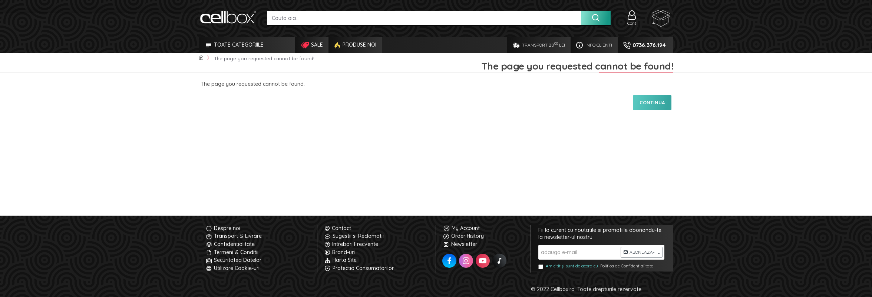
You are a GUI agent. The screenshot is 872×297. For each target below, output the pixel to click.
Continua (652, 102)
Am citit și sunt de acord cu (596, 266)
